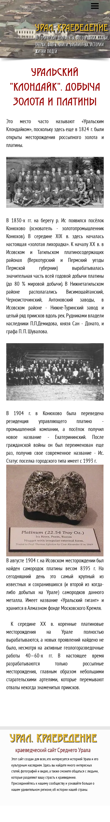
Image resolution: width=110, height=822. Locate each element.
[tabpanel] (55, 390)
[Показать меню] (95, 6)
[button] (55, 182)
